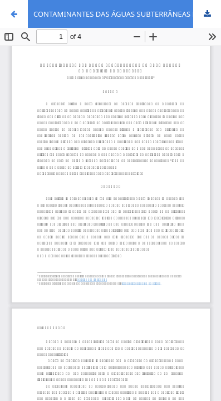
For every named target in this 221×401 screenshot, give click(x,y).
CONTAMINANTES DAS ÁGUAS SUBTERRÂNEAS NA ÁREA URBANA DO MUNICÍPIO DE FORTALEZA (127, 14)
